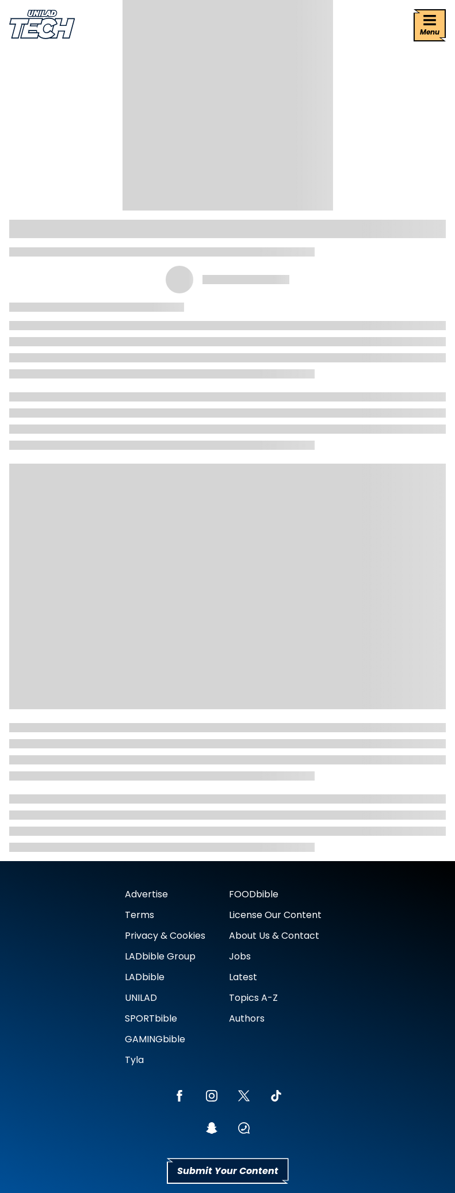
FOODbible (253, 894)
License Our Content (275, 914)
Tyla (134, 1059)
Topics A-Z (253, 997)
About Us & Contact (274, 935)
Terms (139, 914)
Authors (247, 1018)
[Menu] (430, 25)
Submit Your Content (227, 1170)
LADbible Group (160, 956)
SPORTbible (151, 1018)
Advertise (146, 894)
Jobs (240, 956)
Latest (243, 977)
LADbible (145, 977)
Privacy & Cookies (165, 935)
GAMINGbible (155, 1039)
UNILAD (141, 997)
